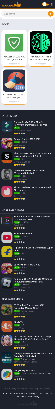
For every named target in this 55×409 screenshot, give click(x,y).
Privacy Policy (35, 393)
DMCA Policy (33, 396)
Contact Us (47, 393)
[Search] (27, 14)
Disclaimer (21, 396)
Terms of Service (20, 393)
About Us (7, 393)
